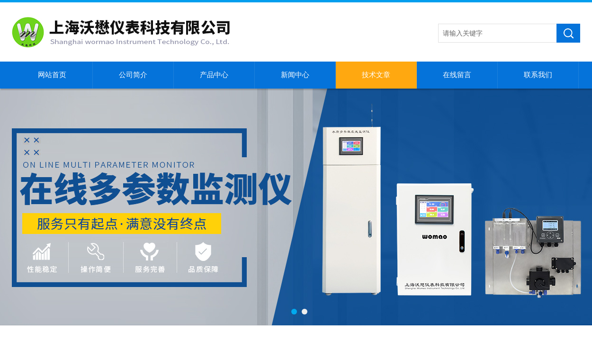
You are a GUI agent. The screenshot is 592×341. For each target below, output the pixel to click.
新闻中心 (295, 75)
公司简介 (133, 75)
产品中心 (214, 75)
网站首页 (52, 75)
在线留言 (457, 75)
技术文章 (376, 75)
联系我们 (538, 75)
